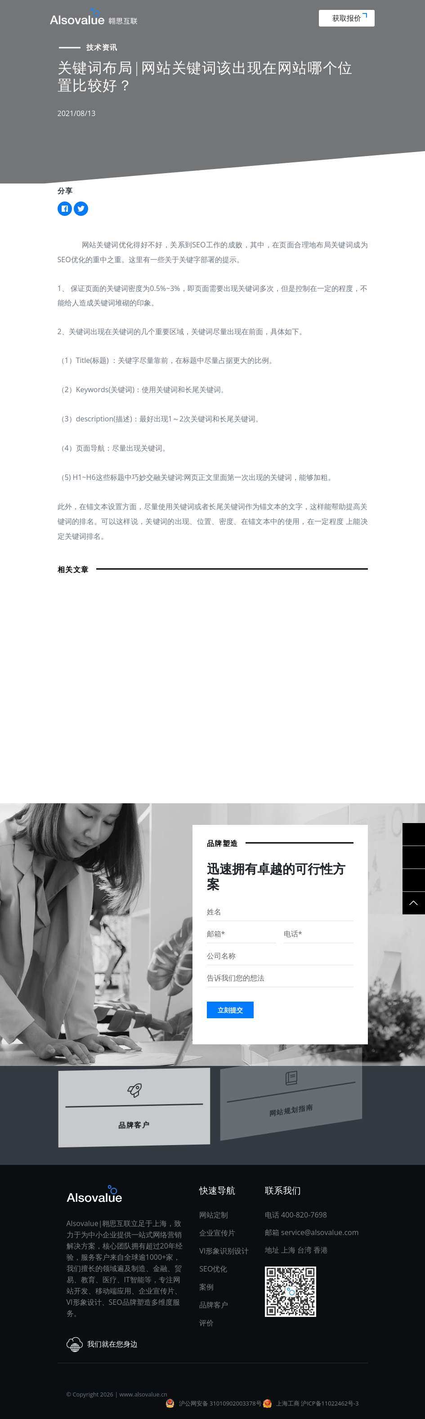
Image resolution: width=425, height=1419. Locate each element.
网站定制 (213, 1215)
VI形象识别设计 (224, 1251)
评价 (206, 1323)
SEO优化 (213, 1269)
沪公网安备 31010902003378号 (220, 1403)
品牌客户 (134, 1112)
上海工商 (288, 1403)
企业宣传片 (217, 1233)
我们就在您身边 (102, 1344)
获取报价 (349, 18)
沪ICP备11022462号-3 (329, 1403)
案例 (206, 1287)
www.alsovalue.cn (143, 1394)
